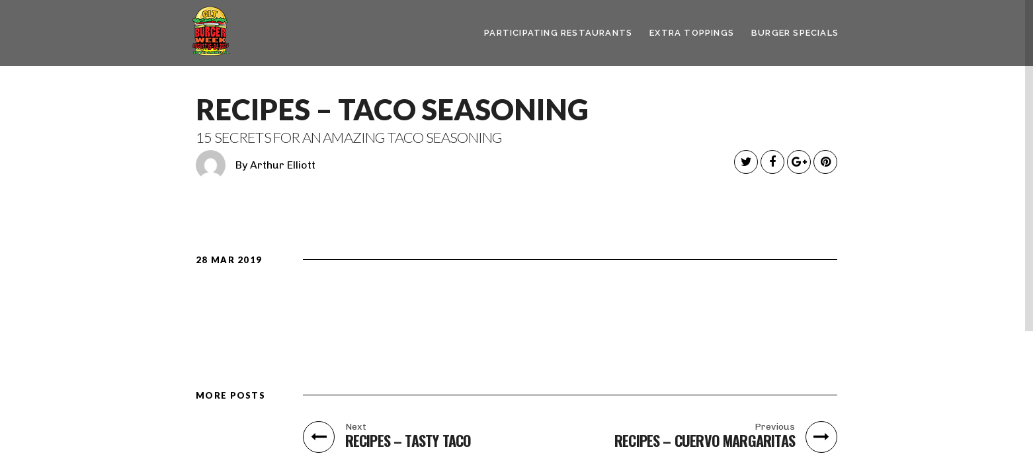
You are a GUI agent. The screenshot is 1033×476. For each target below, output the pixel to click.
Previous (775, 427)
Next (355, 427)
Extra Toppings (691, 33)
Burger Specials (795, 33)
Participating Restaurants (558, 33)
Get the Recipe (754, 308)
